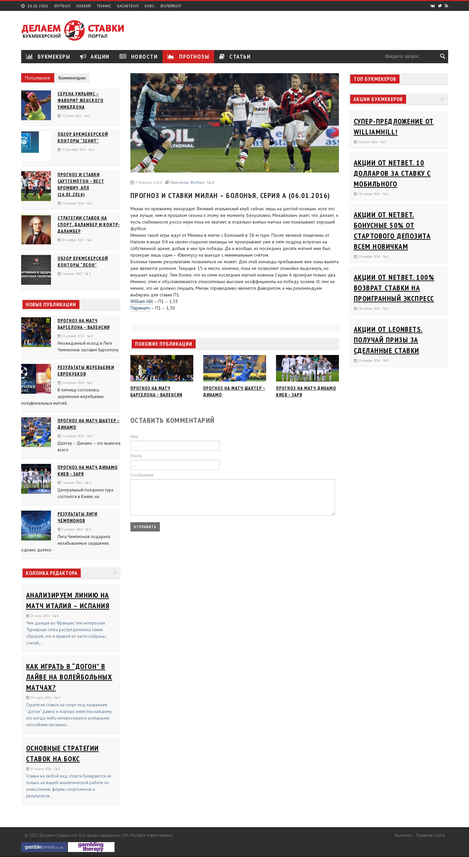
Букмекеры (48, 56)
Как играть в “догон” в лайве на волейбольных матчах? (69, 677)
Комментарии (72, 78)
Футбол (62, 6)
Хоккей (83, 6)
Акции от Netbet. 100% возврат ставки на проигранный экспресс (394, 288)
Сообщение (142, 475)
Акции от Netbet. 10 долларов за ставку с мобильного (392, 173)
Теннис (104, 6)
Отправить (145, 526)
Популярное (37, 78)
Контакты (404, 835)
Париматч (140, 308)
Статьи (235, 56)
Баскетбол (128, 6)
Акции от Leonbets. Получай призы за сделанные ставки (388, 340)
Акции (95, 56)
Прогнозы (188, 56)
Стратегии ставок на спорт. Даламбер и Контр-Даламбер (89, 224)
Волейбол (171, 6)
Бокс (150, 6)
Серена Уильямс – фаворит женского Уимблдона (81, 100)
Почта (136, 456)
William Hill (141, 301)
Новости (138, 56)
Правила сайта (430, 835)
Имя (134, 436)
